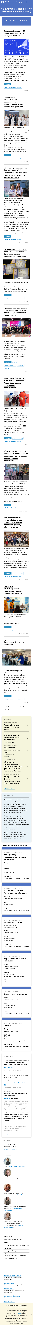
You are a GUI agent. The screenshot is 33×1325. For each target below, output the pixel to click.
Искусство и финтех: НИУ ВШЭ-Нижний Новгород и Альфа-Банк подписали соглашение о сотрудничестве (15, 383)
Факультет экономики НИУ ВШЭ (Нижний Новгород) (16, 10)
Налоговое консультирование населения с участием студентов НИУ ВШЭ (13, 590)
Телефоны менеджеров (10, 1149)
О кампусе (8, 1236)
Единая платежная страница (11, 1258)
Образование (8, 796)
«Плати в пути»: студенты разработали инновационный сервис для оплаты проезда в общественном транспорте (16, 456)
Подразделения (8, 1248)
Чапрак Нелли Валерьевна (20, 1195)
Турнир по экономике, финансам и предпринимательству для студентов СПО (12, 780)
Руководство (7, 1242)
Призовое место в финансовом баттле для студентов (14, 642)
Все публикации (9, 1134)
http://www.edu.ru (9, 1288)
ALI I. (5, 1123)
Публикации (8, 1056)
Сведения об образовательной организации (16, 1245)
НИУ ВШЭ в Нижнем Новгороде (13, 2)
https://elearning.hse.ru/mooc (12, 1296)
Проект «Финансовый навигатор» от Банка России (12, 727)
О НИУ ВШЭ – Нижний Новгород (13, 1239)
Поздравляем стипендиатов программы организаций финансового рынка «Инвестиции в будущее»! (15, 253)
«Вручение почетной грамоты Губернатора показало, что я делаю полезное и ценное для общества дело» (13, 522)
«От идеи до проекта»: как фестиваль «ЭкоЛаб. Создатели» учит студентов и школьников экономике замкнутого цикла (16, 172)
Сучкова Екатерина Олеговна (13, 1182)
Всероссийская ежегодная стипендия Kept (12, 750)
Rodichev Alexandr (17, 1083)
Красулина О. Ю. (9, 1067)
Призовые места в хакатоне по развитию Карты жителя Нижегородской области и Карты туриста (15, 311)
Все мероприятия (9, 788)
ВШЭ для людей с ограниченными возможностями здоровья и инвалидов (15, 1254)
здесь (13, 1312)
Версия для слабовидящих (11, 1251)
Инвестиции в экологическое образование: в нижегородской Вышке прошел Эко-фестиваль (14, 102)
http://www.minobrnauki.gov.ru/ (12, 1275)
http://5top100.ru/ (9, 1301)
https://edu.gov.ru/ (9, 1283)
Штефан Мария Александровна (17, 1166)
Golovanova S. (8, 1083)
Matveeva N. (7, 1098)
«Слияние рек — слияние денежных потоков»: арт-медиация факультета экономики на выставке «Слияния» (13, 766)
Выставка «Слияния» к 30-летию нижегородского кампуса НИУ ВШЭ (15, 33)
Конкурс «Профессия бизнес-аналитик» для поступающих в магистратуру (12, 738)
